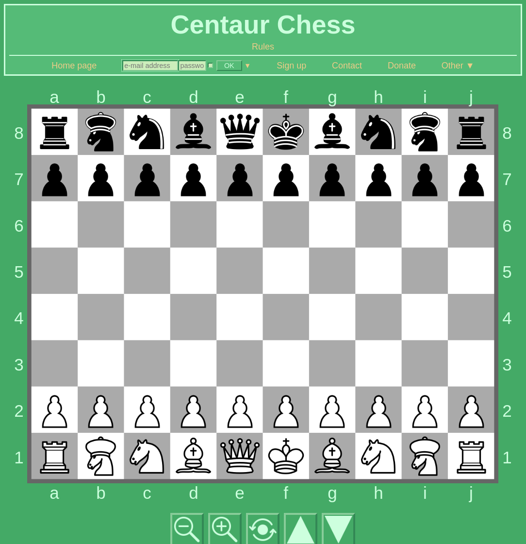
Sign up (291, 65)
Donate (402, 65)
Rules (263, 46)
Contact (347, 65)
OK (229, 65)
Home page (74, 65)
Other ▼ (458, 65)
